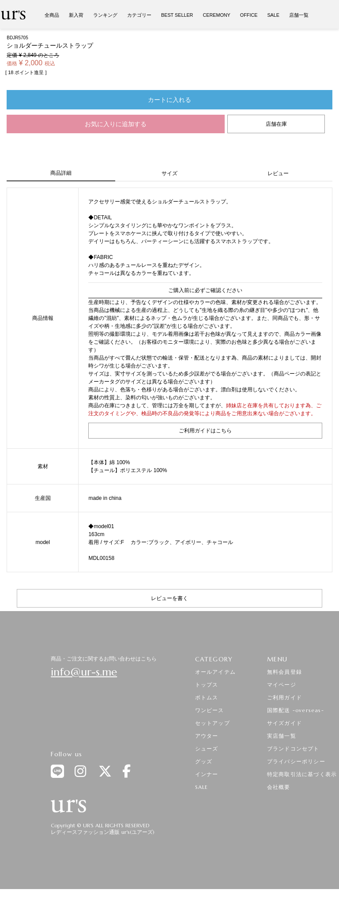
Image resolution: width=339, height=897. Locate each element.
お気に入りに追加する (116, 124)
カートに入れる (169, 99)
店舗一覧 (299, 15)
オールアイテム (215, 671)
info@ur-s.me (84, 672)
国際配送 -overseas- (295, 710)
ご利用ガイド (284, 697)
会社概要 (278, 787)
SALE (273, 15)
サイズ (169, 173)
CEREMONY (216, 15)
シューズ (206, 748)
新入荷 (76, 15)
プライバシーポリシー (296, 761)
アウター (206, 735)
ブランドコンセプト (293, 748)
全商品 (52, 15)
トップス (206, 684)
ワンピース (209, 710)
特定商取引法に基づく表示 (302, 774)
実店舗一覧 (281, 735)
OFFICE (249, 15)
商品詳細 (61, 173)
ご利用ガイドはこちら (205, 431)
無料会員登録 (284, 671)
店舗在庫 (276, 124)
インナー (206, 774)
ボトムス (206, 697)
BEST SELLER (177, 15)
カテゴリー (139, 15)
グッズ (204, 761)
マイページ (281, 684)
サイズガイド (284, 723)
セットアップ (212, 723)
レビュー (278, 173)
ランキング (105, 15)
